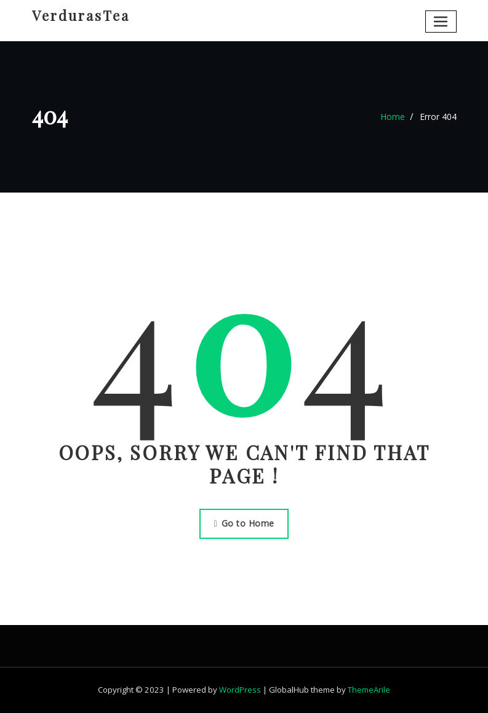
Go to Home (244, 523)
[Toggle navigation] (441, 21)
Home (392, 116)
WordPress (240, 689)
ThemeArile (369, 689)
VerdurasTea (81, 15)
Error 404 (438, 116)
